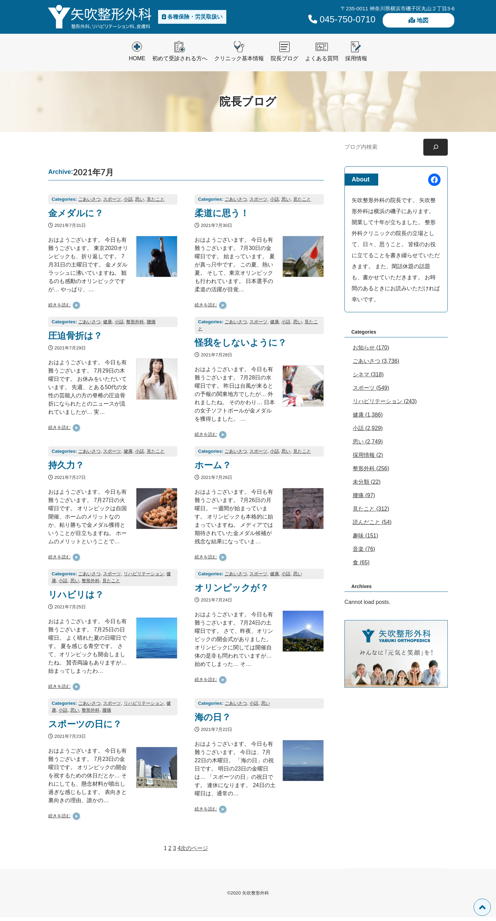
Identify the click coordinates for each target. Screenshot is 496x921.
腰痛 (151, 325)
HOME (137, 62)
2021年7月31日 (70, 229)
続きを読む (59, 308)
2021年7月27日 (70, 481)
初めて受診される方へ (179, 62)
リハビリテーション (144, 577)
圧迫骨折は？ (75, 339)
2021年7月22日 (216, 733)
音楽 (358, 553)
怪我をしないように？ (241, 346)
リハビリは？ (76, 598)
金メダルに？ (75, 216)
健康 (107, 325)
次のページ (194, 852)
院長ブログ (284, 62)
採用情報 (356, 62)
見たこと (156, 203)
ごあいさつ (89, 203)
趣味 (358, 539)
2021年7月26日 (216, 481)
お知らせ (364, 351)
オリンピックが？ (232, 591)
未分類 (361, 486)
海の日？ (213, 720)
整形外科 (135, 325)
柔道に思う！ (222, 216)
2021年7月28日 (216, 358)
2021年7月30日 (216, 229)
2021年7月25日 (70, 611)
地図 (418, 23)
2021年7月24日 (216, 604)
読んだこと (366, 526)
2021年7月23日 (70, 740)
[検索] (435, 151)
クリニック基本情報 (239, 62)
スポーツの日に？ (85, 727)
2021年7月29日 (70, 352)
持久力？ (66, 468)
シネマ (361, 378)
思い (139, 203)
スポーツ (112, 203)
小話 (128, 203)
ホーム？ (213, 468)
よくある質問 (321, 62)
